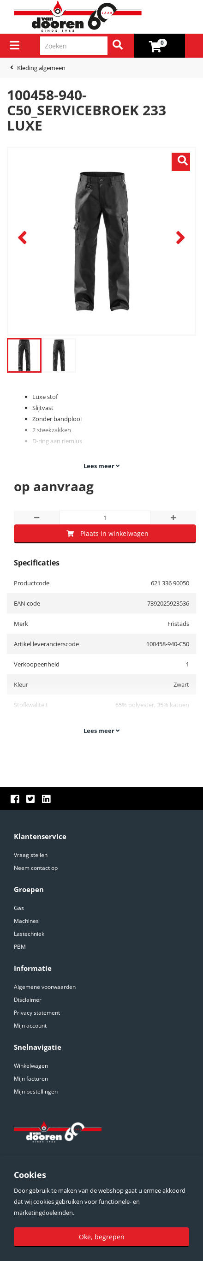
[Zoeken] (117, 45)
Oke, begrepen (102, 1236)
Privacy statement (37, 1013)
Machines (26, 921)
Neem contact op (36, 868)
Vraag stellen (31, 855)
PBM (20, 947)
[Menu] (14, 45)
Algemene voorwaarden (45, 987)
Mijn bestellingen (36, 1091)
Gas (19, 908)
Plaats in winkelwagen (107, 533)
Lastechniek (29, 934)
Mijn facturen (31, 1079)
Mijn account (30, 1025)
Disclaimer (28, 1000)
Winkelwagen (31, 1066)
